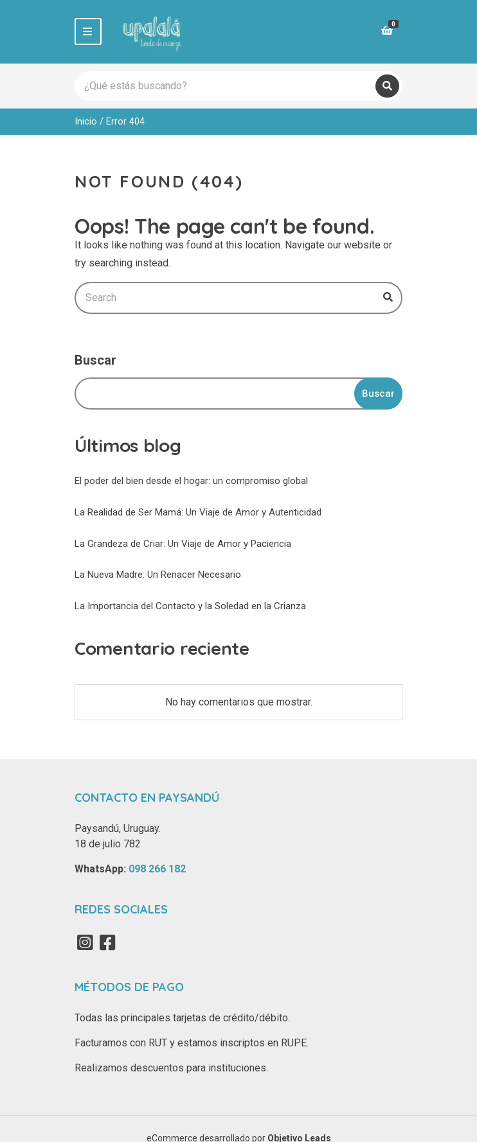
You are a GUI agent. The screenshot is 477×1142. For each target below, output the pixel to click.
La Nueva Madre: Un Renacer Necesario (158, 574)
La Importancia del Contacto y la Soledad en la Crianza (190, 606)
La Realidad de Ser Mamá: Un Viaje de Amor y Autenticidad (198, 512)
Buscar (95, 360)
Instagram (85, 942)
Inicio (86, 121)
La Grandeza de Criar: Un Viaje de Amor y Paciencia (183, 543)
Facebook (107, 942)
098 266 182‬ (157, 869)
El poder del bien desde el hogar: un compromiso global (191, 481)
